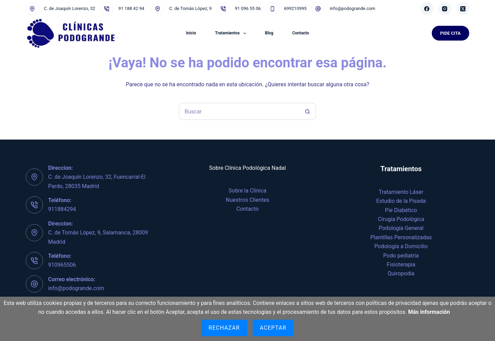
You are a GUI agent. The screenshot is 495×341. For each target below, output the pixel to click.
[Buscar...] (239, 111)
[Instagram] (444, 8)
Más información (429, 312)
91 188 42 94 (131, 8)
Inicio (191, 33)
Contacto (300, 33)
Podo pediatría (401, 255)
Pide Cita (450, 33)
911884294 (62, 209)
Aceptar (273, 327)
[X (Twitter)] (463, 8)
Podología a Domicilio (401, 246)
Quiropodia (401, 273)
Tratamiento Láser (401, 192)
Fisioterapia (401, 264)
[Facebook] (426, 8)
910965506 (62, 265)
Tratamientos (232, 33)
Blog (269, 33)
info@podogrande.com (352, 8)
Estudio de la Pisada (401, 201)
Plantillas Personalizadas (401, 237)
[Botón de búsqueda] (307, 111)
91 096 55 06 (248, 8)
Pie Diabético (401, 210)
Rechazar (224, 327)
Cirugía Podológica (401, 219)
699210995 (295, 8)
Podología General (401, 228)
